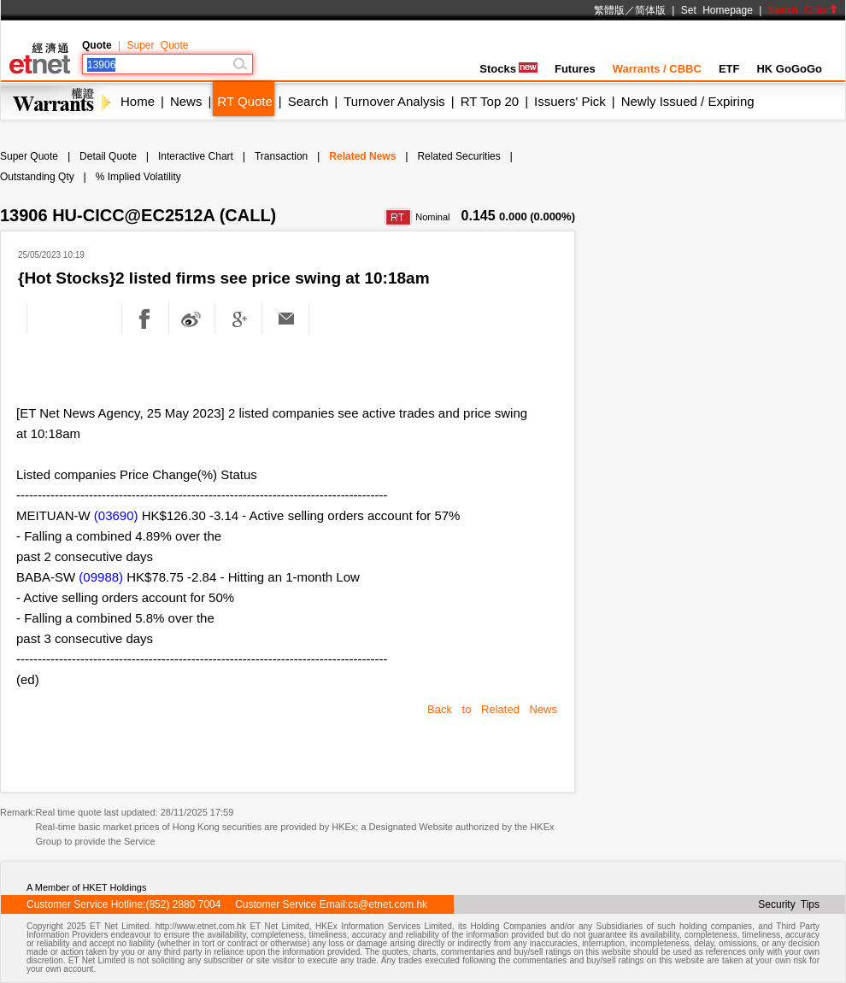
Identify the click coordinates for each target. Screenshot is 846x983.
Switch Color (803, 10)
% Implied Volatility (138, 177)
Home (137, 101)
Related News (362, 156)
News (186, 101)
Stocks (508, 68)
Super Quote (157, 45)
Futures (575, 68)
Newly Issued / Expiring (688, 101)
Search (308, 101)
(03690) (116, 515)
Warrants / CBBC (657, 68)
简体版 (650, 10)
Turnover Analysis (394, 101)
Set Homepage (717, 10)
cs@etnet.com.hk (387, 904)
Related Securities (458, 156)
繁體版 (609, 10)
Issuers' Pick (570, 101)
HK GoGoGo (789, 68)
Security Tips (789, 904)
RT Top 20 (490, 101)
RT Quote (244, 101)
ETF (729, 68)
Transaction (281, 156)
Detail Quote (108, 156)
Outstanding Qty (37, 177)
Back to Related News (492, 709)
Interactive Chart (195, 156)
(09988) (101, 577)
